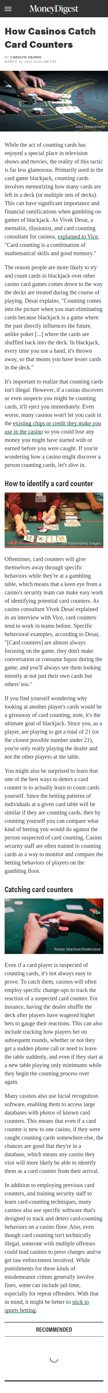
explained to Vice (78, 236)
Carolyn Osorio (25, 57)
